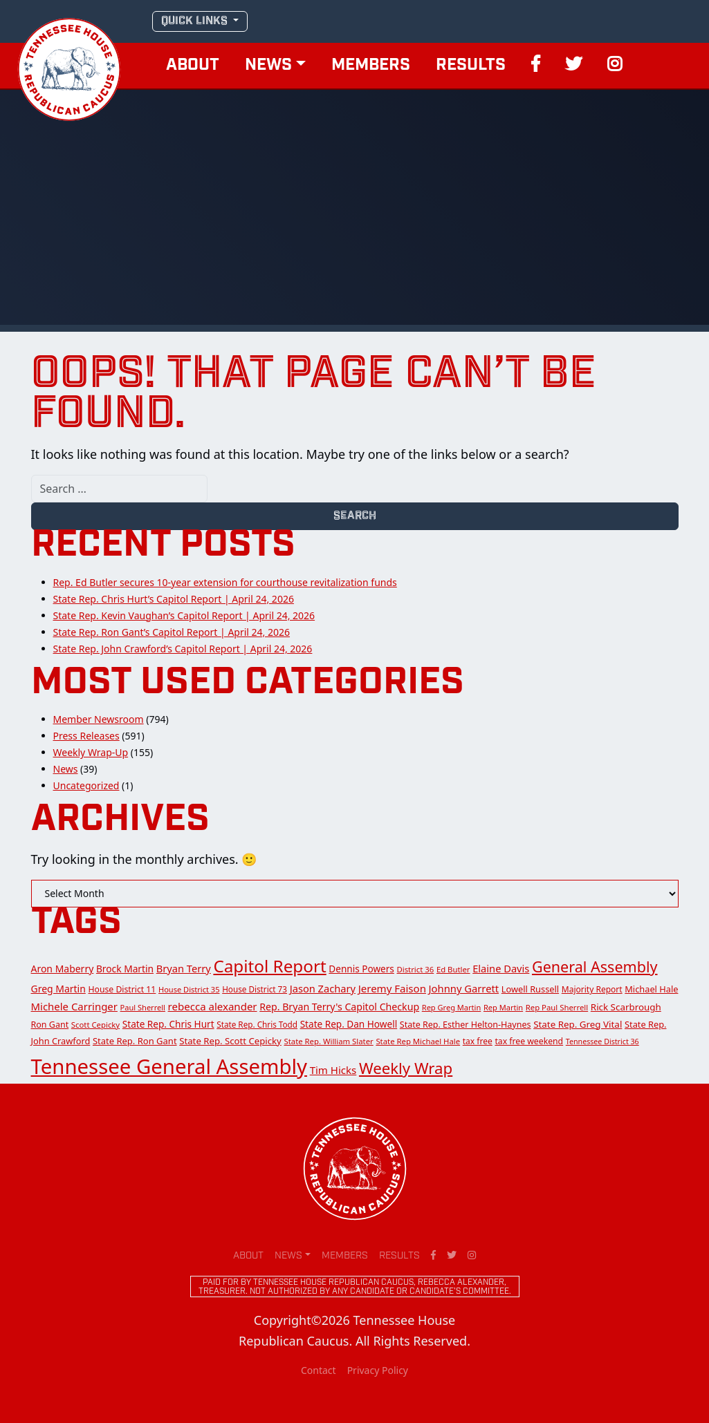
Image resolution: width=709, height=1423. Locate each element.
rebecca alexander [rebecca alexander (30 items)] (212, 1006)
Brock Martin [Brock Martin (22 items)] (125, 968)
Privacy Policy (377, 1370)
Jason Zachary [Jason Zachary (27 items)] (323, 988)
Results (471, 65)
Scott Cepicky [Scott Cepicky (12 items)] (95, 1024)
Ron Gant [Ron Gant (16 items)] (50, 1024)
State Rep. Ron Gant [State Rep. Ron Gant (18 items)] (135, 1041)
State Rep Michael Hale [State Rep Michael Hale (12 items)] (418, 1041)
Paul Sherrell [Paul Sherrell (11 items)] (142, 1007)
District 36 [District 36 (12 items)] (415, 969)
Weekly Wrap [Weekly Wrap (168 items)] (405, 1068)
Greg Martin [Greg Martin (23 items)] (58, 988)
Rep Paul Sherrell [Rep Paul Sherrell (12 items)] (557, 1007)
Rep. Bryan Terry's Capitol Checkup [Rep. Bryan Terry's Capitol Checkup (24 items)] (339, 1006)
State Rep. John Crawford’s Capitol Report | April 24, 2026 (183, 648)
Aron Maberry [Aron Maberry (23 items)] (62, 968)
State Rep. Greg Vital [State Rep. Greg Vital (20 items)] (577, 1024)
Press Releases (86, 735)
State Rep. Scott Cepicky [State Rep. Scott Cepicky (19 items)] (230, 1041)
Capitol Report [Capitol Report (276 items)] (269, 965)
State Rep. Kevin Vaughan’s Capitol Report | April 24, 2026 (184, 615)
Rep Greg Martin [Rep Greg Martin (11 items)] (451, 1007)
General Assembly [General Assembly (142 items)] (595, 966)
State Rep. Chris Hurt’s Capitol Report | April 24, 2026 (173, 598)
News (268, 65)
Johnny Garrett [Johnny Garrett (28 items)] (464, 988)
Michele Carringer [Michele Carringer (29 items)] (74, 1006)
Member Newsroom (98, 719)
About (192, 65)
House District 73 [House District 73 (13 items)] (254, 989)
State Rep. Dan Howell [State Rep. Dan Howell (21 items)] (348, 1023)
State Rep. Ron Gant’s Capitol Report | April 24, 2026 (172, 632)
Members (370, 65)
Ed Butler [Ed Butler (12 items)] (453, 969)
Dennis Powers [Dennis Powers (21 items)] (361, 968)
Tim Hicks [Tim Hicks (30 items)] (333, 1070)
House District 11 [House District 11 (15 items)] (122, 989)
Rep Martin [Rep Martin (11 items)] (503, 1007)
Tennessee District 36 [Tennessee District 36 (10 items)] (602, 1041)
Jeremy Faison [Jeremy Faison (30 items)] (392, 988)
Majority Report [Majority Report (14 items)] (592, 989)
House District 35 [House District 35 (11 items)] (189, 989)
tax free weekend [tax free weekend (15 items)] (529, 1041)
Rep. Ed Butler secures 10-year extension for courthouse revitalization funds (225, 582)
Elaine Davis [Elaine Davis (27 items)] (500, 968)
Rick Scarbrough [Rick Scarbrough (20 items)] (626, 1007)
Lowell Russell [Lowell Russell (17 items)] (530, 989)
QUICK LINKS (195, 21)
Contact (318, 1370)
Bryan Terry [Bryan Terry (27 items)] (183, 968)
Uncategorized (86, 785)
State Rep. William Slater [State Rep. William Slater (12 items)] (328, 1041)
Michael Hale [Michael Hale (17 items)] (651, 989)
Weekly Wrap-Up (91, 752)
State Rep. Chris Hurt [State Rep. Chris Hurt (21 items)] (168, 1023)
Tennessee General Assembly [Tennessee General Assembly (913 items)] (169, 1066)
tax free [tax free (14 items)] (477, 1041)
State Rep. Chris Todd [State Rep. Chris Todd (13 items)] (257, 1024)
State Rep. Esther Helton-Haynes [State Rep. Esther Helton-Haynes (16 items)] (465, 1024)
